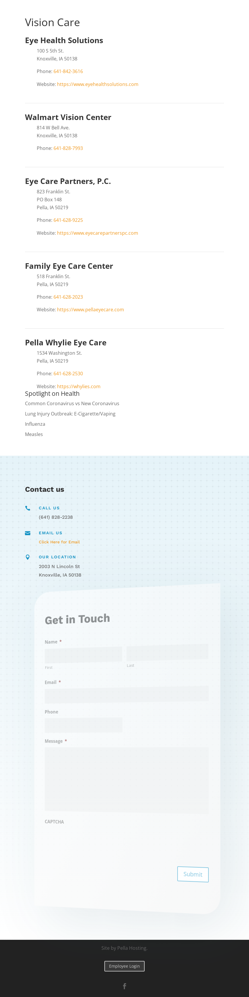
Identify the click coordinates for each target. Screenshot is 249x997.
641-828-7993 (68, 148)
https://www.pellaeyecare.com (90, 309)
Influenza (35, 424)
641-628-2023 (68, 297)
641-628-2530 (68, 373)
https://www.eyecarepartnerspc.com (97, 233)
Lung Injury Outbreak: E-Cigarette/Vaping (70, 413)
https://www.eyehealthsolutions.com (97, 84)
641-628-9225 (68, 220)
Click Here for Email (59, 542)
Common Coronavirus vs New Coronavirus (72, 403)
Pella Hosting (131, 948)
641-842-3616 (68, 71)
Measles (34, 434)
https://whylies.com (79, 386)
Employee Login (124, 966)
